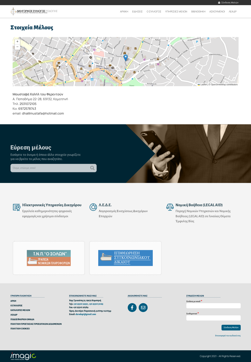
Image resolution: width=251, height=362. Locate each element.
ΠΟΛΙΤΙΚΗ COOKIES (20, 329)
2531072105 (28, 104)
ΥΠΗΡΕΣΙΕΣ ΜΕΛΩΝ (176, 11)
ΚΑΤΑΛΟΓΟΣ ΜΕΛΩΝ (20, 310)
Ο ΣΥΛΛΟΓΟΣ (16, 306)
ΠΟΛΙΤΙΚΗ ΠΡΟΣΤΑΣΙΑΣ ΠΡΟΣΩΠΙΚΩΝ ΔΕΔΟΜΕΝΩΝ (36, 324)
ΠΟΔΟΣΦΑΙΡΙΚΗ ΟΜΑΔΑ (22, 319)
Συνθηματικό (191, 313)
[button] (125, 58)
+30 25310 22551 (80, 304)
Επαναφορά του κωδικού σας (228, 336)
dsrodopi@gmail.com (86, 314)
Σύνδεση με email (193, 301)
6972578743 (27, 108)
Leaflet (202, 84)
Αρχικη (124, 11)
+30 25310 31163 (96, 304)
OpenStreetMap (218, 84)
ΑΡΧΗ (13, 301)
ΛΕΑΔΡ (232, 11)
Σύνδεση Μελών (230, 2)
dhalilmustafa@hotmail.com (43, 113)
